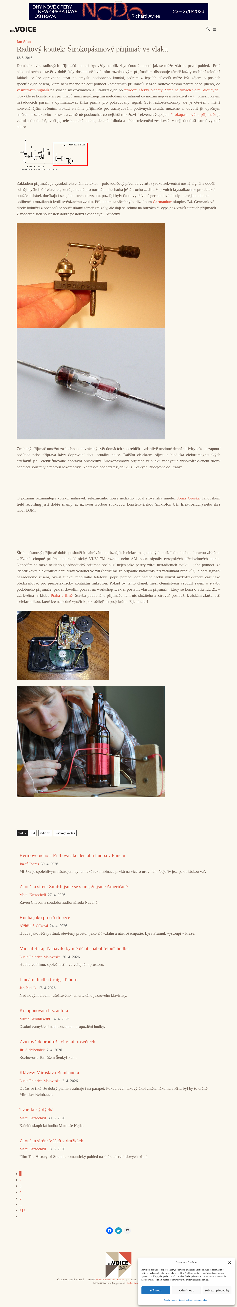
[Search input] (190, 29)
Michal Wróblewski (34, 1019)
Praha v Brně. (62, 595)
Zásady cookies (170, 1300)
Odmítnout (186, 1290)
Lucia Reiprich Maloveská (40, 957)
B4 (32, 833)
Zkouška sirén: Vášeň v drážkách (51, 1140)
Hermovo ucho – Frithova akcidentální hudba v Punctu (72, 855)
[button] (229, 1262)
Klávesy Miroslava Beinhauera (49, 1072)
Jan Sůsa (24, 41)
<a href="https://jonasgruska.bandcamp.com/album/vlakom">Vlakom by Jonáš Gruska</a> (118, 530)
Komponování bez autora (43, 1010)
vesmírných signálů (33, 90)
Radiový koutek (63, 833)
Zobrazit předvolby (217, 1290)
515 (22, 1210)
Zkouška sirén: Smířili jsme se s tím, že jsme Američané (73, 886)
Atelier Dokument (135, 1283)
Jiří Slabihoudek (32, 1050)
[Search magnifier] (208, 29)
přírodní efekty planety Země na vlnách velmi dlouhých (171, 90)
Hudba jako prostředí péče (44, 917)
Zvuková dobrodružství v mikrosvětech (57, 1041)
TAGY (22, 833)
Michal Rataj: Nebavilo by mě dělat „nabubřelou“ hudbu (74, 948)
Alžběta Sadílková (33, 926)
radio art (44, 833)
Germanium (162, 201)
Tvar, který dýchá (36, 1109)
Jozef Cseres (29, 864)
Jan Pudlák (27, 988)
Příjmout (155, 1290)
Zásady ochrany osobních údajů (193, 1300)
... (21, 1204)
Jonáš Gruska (188, 498)
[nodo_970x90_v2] (118, 11)
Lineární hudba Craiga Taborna (49, 979)
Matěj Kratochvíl (32, 895)
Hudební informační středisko (110, 1279)
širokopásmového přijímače (193, 114)
